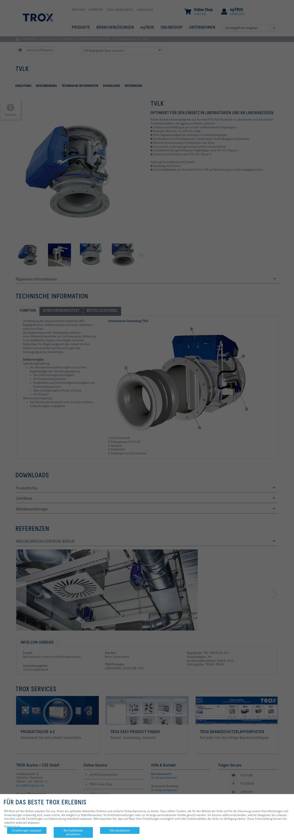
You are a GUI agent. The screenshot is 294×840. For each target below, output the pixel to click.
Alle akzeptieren (120, 830)
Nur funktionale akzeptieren (73, 832)
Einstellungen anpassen (27, 830)
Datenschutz (12, 826)
